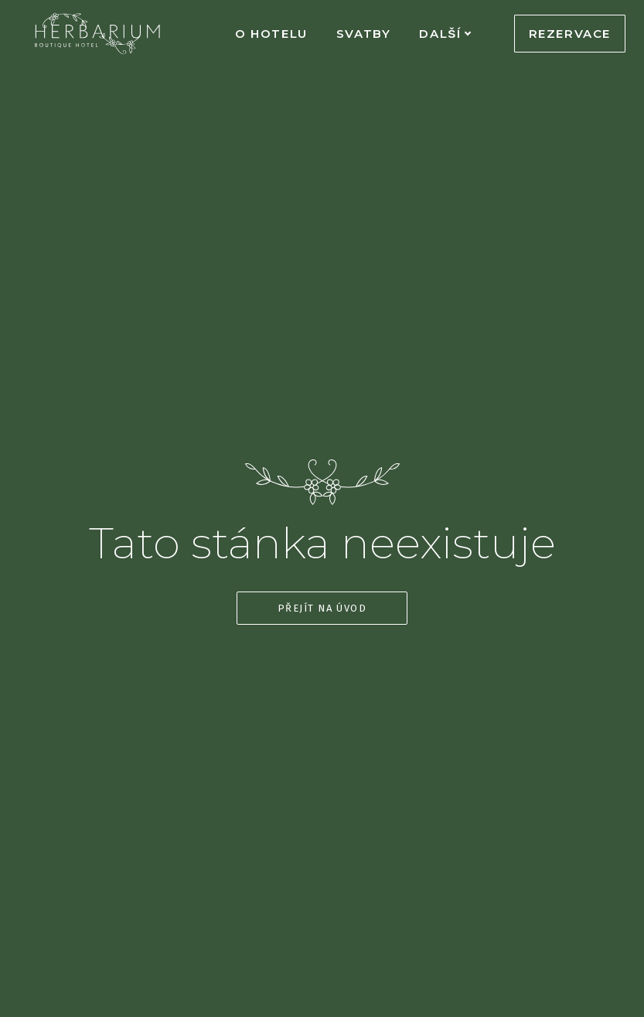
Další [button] (445, 33)
